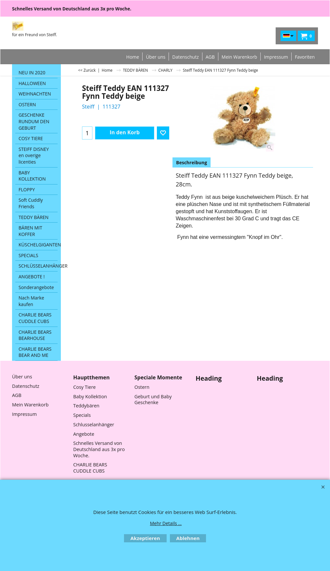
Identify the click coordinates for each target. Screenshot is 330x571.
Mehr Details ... (166, 523)
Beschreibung (191, 162)
